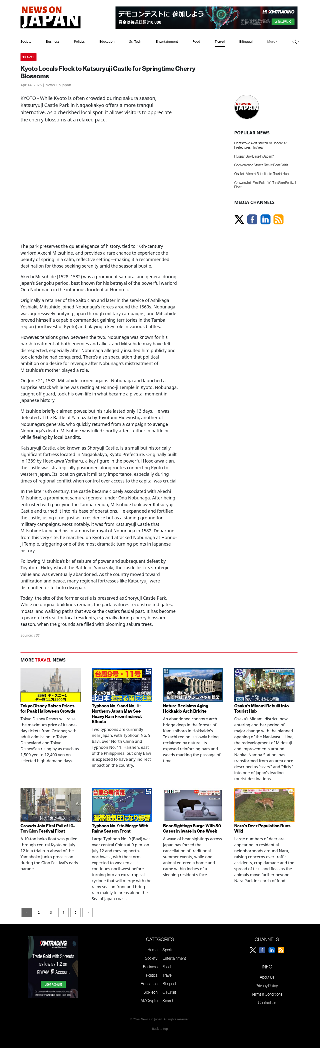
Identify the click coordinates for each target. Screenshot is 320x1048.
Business (53, 41)
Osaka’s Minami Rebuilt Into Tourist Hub (261, 174)
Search (168, 1000)
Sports (167, 950)
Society (25, 41)
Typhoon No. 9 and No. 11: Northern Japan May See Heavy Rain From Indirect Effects (117, 713)
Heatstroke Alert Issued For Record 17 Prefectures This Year (260, 145)
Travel (219, 41)
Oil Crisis (169, 992)
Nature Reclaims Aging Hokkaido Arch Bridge (185, 708)
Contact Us (267, 1002)
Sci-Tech (135, 41)
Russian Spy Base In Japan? (254, 156)
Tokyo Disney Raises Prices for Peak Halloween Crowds (47, 708)
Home (153, 950)
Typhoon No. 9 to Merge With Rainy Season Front (120, 828)
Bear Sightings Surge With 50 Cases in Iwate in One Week (192, 828)
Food (196, 41)
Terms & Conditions (267, 994)
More (271, 41)
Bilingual (245, 41)
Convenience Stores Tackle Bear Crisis (261, 165)
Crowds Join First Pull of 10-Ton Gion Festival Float (47, 828)
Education (107, 41)
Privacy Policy (267, 985)
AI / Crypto (149, 1000)
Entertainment (167, 41)
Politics (79, 41)
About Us (267, 977)
